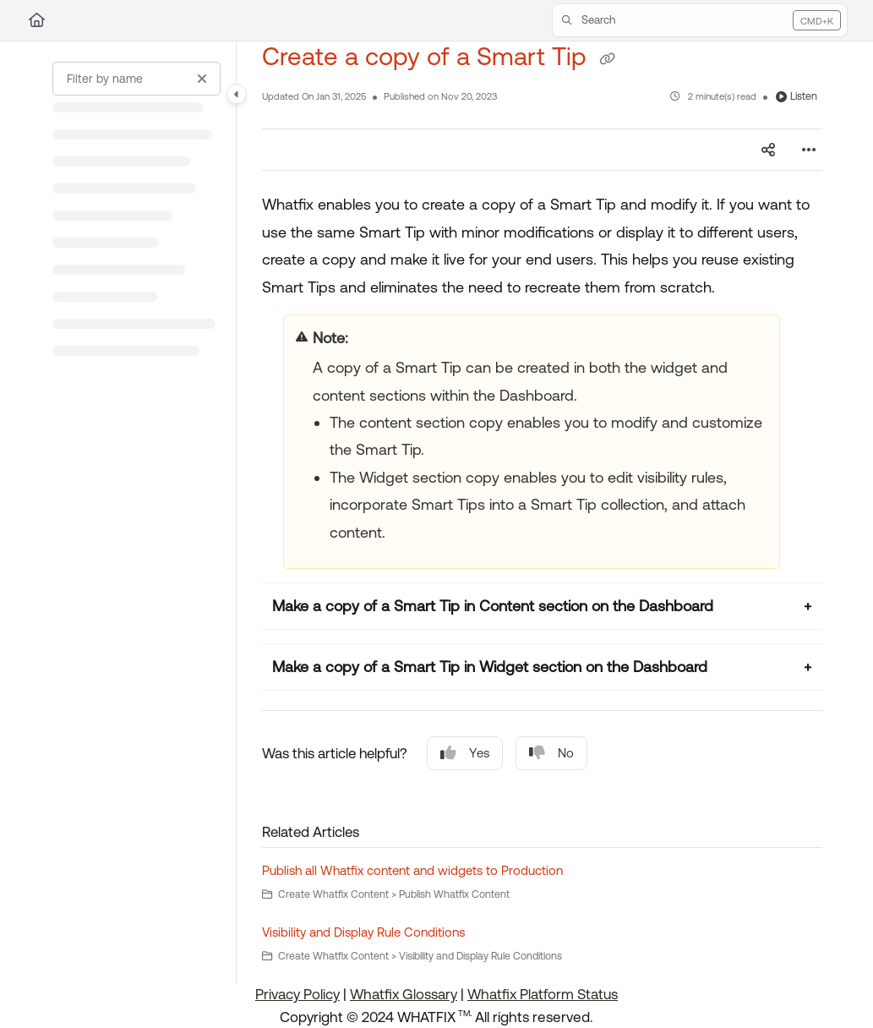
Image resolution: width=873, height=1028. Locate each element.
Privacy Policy (297, 994)
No (551, 753)
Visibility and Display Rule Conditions (363, 932)
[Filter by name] (136, 79)
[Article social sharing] (768, 149)
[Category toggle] (236, 94)
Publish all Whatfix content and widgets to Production (412, 870)
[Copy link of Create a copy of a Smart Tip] (606, 58)
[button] (700, 20)
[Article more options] (808, 149)
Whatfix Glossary (403, 994)
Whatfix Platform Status (542, 994)
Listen (796, 96)
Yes (464, 753)
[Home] (37, 20)
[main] (542, 512)
